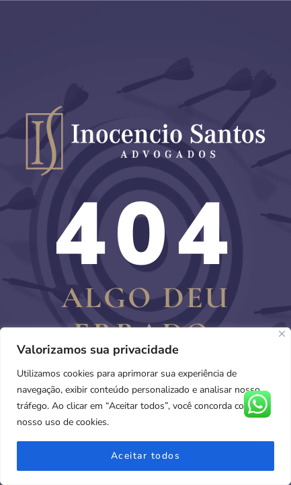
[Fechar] (282, 334)
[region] (145, 406)
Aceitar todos (146, 455)
